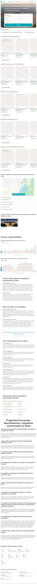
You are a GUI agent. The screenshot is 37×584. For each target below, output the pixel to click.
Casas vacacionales (5, 32)
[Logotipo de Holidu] (3, 1)
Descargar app (11, 1)
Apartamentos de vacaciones (17, 32)
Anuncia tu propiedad (19, 1)
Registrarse (32, 1)
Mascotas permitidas (29, 32)
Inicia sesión (26, 1)
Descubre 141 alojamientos (18, 194)
